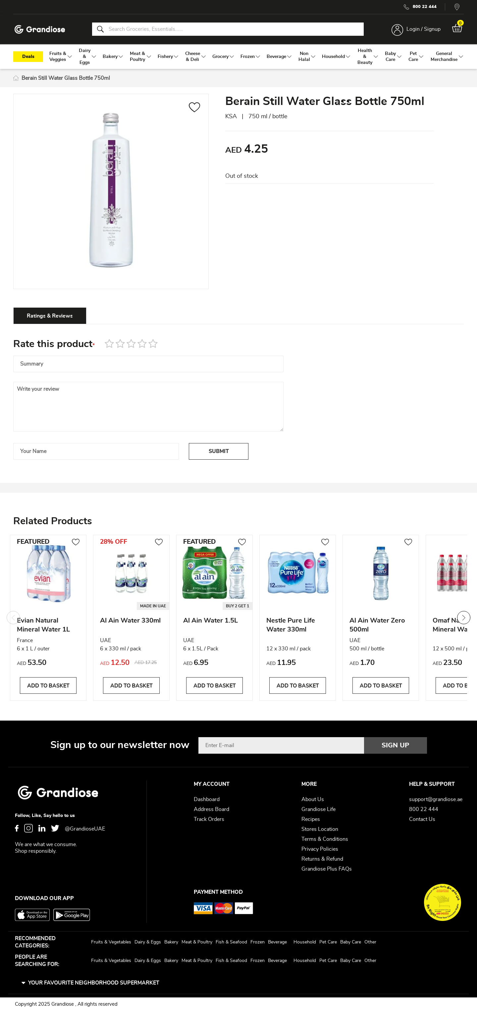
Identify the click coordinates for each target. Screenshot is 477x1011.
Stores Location (319, 829)
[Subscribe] (395, 745)
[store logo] (40, 29)
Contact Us (422, 819)
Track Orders (209, 819)
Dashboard (207, 799)
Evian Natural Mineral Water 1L (43, 625)
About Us (312, 799)
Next (463, 617)
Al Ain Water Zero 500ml (377, 625)
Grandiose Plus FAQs (326, 869)
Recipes (310, 819)
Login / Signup (423, 29)
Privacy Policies (319, 849)
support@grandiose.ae (435, 799)
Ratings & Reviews (50, 316)
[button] (194, 108)
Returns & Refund (322, 859)
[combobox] (228, 29)
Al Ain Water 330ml (130, 620)
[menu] (238, 56)
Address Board (211, 809)
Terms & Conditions (324, 839)
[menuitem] (58, 56)
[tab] (49, 315)
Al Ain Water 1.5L (210, 620)
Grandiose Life (318, 809)
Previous (13, 617)
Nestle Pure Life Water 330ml (290, 625)
